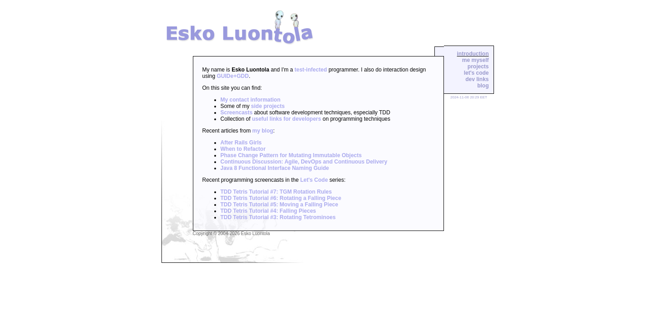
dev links (477, 79)
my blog (262, 131)
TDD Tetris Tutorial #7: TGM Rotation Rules (276, 192)
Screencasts (237, 112)
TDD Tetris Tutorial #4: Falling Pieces (268, 211)
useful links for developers (286, 119)
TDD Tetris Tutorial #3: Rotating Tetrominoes (278, 217)
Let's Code (314, 180)
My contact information (251, 100)
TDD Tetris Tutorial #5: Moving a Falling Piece (279, 204)
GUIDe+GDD (233, 76)
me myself (475, 60)
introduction (473, 54)
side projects (268, 106)
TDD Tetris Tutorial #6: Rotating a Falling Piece (281, 198)
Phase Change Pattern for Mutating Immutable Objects (291, 155)
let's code (476, 73)
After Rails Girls (241, 142)
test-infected (311, 70)
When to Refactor (243, 149)
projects (478, 66)
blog (483, 85)
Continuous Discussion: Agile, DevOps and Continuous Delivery (304, 162)
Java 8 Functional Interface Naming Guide (275, 168)
